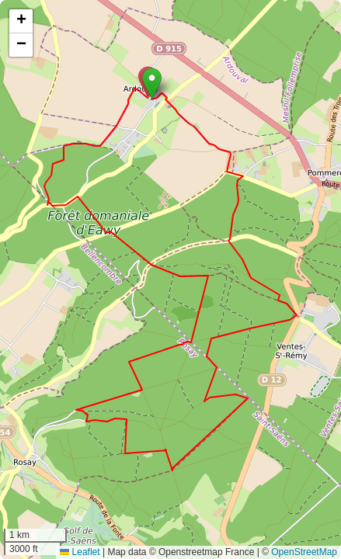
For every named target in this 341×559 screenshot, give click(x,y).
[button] (152, 83)
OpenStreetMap (304, 552)
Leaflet (79, 552)
